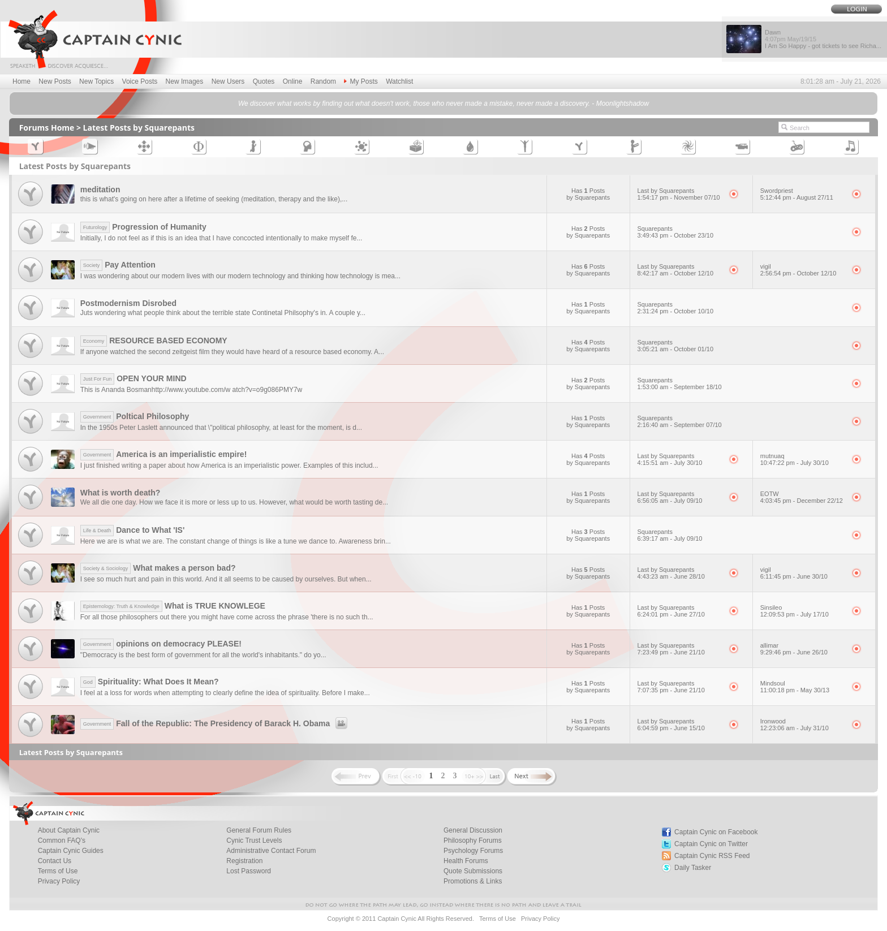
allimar (769, 645)
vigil (765, 266)
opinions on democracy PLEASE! (161, 643)
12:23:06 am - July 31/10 (794, 728)
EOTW (769, 493)
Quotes (264, 81)
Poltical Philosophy (135, 416)
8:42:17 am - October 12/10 (676, 273)
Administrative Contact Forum (271, 851)
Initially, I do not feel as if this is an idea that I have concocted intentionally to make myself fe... (221, 238)
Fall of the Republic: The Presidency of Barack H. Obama (215, 723)
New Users (228, 81)
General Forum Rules (258, 830)
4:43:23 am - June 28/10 (671, 576)
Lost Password (248, 871)
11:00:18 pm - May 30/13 (794, 690)
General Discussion (473, 830)
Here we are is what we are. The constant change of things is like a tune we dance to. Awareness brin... (235, 541)
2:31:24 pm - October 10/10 (676, 311)
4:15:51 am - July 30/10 (670, 462)
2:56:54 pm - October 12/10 (798, 273)
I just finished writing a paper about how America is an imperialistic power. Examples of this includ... (229, 465)
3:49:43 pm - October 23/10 (676, 235)
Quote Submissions (473, 871)
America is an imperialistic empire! (163, 454)
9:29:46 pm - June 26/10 (794, 652)
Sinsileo (771, 607)
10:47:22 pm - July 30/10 (794, 462)
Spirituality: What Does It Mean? (149, 681)
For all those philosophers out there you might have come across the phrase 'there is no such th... (226, 617)
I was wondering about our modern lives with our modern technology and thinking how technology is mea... (240, 276)
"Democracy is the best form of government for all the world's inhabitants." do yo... (203, 655)
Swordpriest (776, 190)
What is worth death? (120, 492)
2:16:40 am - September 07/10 (680, 424)
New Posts (54, 81)
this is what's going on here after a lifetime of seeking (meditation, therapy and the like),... (214, 199)
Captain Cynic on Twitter (711, 844)
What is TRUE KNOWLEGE (172, 605)
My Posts (360, 81)
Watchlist (399, 81)
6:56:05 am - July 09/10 (670, 500)
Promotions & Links (473, 881)
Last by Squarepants (666, 190)
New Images (185, 81)
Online (293, 81)
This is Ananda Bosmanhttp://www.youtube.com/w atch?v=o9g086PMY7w (191, 390)
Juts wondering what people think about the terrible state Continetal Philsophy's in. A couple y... (222, 313)
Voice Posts (140, 81)
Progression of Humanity (143, 226)
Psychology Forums (473, 851)
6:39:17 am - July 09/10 (670, 538)
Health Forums (466, 861)
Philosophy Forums (473, 840)
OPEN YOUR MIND (133, 378)
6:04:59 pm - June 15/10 (671, 728)
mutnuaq (772, 455)
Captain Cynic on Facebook (715, 832)
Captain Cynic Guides (71, 851)
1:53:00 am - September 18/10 (680, 386)
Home (21, 81)
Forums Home (47, 127)
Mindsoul (772, 683)
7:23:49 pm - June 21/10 (671, 652)
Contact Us (54, 861)
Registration (244, 861)
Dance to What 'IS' (132, 530)
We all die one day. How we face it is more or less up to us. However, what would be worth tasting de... (234, 502)
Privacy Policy (59, 881)
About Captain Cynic (69, 830)
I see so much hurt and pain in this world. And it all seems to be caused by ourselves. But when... (226, 579)
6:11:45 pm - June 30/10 (794, 576)
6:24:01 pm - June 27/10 (671, 614)
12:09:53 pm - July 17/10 (794, 614)
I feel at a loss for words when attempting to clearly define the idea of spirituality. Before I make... (225, 693)
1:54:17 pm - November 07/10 (679, 197)
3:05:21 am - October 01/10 (676, 349)
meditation (100, 189)
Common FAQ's (61, 840)
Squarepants (655, 228)
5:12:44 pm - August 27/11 (796, 197)
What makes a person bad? (158, 567)
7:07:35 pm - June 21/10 (671, 690)
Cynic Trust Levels (254, 840)
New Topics (96, 81)
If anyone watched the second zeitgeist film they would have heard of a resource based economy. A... (232, 352)
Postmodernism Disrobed (128, 303)
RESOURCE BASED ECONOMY (153, 340)
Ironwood (773, 721)
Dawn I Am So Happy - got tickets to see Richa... (823, 39)
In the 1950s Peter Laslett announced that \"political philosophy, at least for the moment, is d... (221, 428)
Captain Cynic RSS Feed (712, 856)
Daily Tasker (692, 868)
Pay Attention (118, 264)
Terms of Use (58, 871)
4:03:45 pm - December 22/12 (801, 500)
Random (323, 81)
